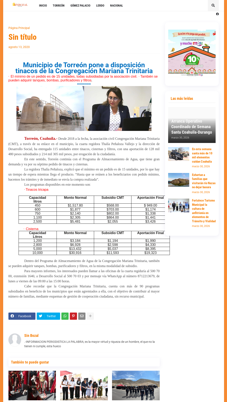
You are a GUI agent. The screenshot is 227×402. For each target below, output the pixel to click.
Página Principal (19, 27)
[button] (213, 5)
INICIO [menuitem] (43, 5)
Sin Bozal (31, 335)
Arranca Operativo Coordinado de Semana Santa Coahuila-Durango (191, 127)
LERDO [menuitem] (100, 5)
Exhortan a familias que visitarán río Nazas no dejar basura (204, 181)
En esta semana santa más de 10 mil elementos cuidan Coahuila (202, 155)
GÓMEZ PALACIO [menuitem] (80, 5)
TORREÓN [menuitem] (59, 5)
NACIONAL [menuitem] (116, 5)
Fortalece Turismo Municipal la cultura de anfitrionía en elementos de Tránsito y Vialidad (204, 211)
